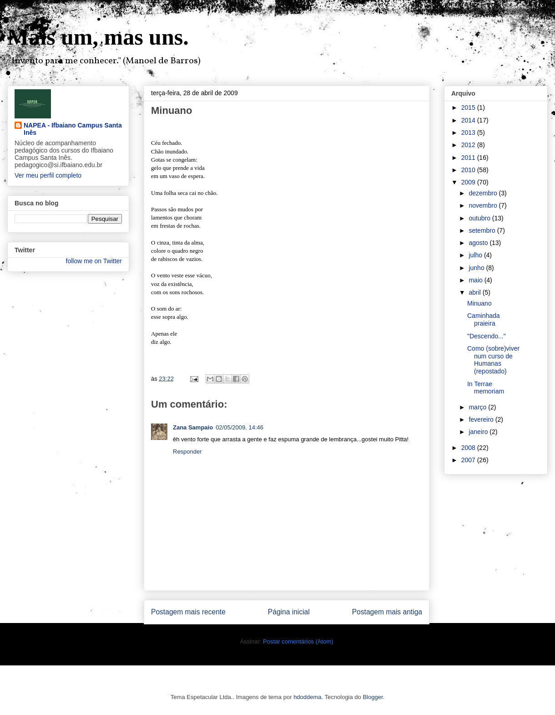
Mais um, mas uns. (98, 37)
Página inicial (289, 612)
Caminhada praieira (483, 319)
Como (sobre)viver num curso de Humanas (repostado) (493, 360)
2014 (469, 120)
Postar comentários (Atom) (298, 641)
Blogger (373, 697)
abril (475, 292)
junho (477, 267)
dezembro (484, 193)
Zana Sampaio (193, 427)
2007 (469, 460)
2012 (469, 144)
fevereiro (482, 419)
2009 (469, 182)
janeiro (479, 431)
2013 (469, 132)
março (478, 407)
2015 (469, 107)
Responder (187, 451)
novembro (484, 205)
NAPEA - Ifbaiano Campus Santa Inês (73, 129)
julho (476, 255)
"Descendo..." (486, 336)
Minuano (479, 303)
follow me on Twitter (94, 261)
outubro (480, 218)
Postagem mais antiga (387, 612)
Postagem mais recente (188, 612)
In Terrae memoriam (485, 387)
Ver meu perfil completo (48, 175)
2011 (469, 157)
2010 (469, 170)
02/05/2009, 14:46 (239, 427)
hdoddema (307, 697)
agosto (479, 242)
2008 (469, 447)
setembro (483, 230)
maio (476, 280)
